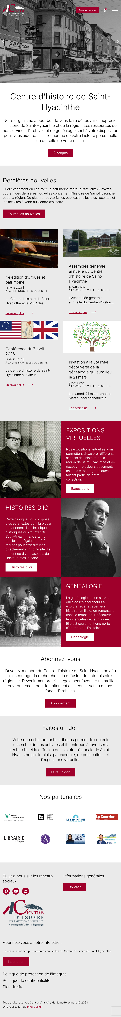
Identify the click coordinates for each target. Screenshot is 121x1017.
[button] (3, 41)
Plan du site (13, 986)
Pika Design (34, 1006)
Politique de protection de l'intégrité (35, 974)
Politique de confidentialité (26, 980)
